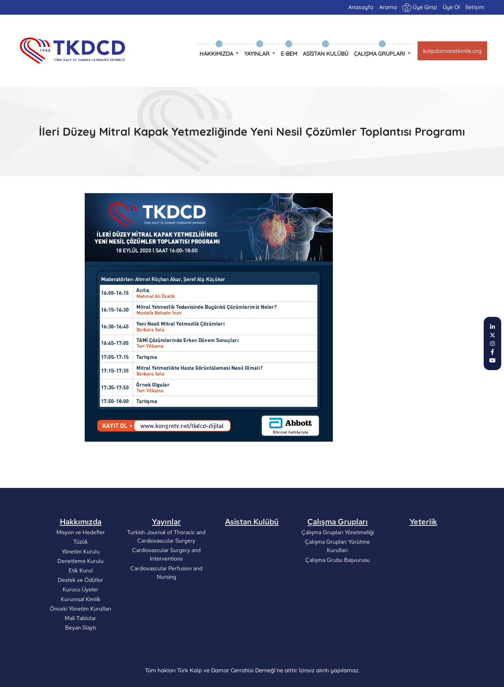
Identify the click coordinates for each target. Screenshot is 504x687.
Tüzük (80, 569)
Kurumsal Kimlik (80, 626)
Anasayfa (360, 7)
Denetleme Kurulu (80, 588)
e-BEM (289, 53)
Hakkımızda (81, 549)
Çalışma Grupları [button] (380, 53)
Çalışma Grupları (337, 549)
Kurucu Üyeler (80, 616)
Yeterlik (423, 549)
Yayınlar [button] (257, 53)
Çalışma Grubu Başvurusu (337, 587)
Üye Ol (451, 7)
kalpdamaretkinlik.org (452, 50)
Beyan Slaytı (80, 655)
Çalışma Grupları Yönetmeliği (337, 559)
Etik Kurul (81, 597)
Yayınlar (166, 549)
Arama (388, 7)
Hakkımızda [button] (217, 53)
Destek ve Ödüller (80, 607)
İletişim (474, 7)
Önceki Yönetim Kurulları (80, 635)
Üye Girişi (419, 7)
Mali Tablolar (80, 645)
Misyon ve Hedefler (80, 559)
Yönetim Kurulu (81, 578)
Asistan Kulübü (325, 53)
